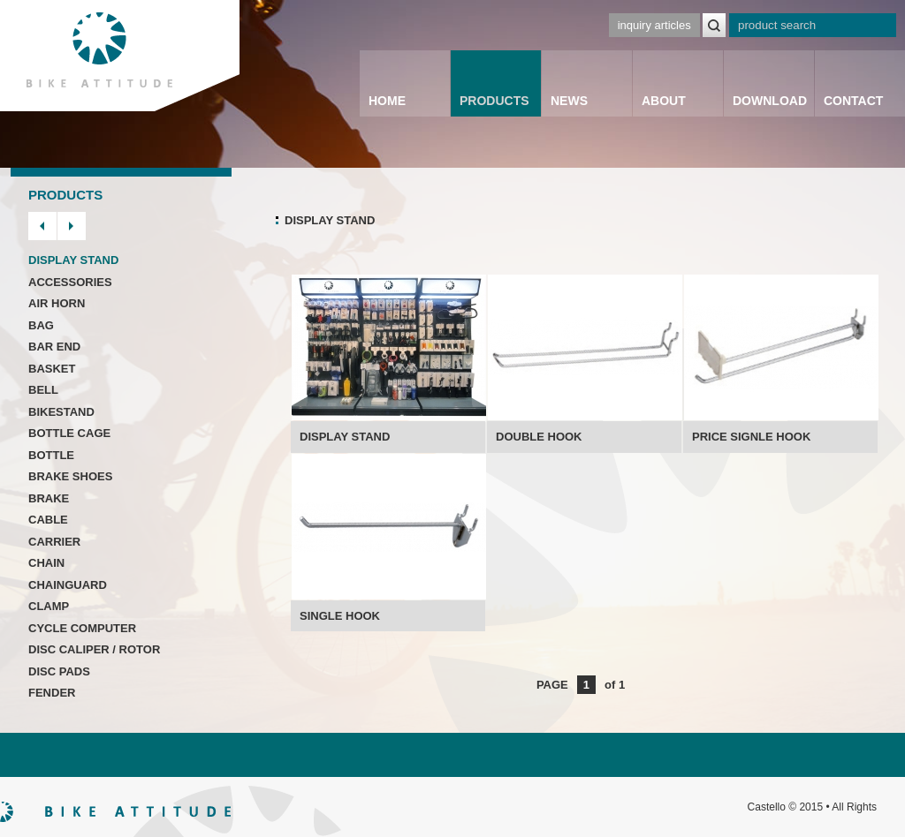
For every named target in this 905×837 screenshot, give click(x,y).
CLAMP (48, 606)
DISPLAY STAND (73, 260)
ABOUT (664, 101)
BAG (41, 325)
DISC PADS (59, 671)
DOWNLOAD (770, 101)
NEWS (569, 101)
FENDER (51, 692)
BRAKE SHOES (70, 476)
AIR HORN (56, 303)
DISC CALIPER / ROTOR (94, 649)
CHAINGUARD (67, 585)
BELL (43, 389)
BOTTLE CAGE (69, 433)
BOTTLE (51, 455)
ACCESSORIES (70, 282)
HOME (387, 101)
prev (42, 226)
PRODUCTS (494, 101)
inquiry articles (654, 25)
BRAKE (48, 498)
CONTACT (853, 101)
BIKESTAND (61, 411)
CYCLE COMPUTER (82, 628)
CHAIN (46, 562)
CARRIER (54, 541)
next (71, 226)
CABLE (48, 519)
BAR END (54, 346)
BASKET (51, 368)
